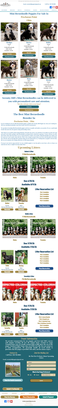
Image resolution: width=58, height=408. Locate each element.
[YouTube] (57, 7)
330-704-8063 (16, 355)
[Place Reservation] (9, 56)
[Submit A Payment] (48, 396)
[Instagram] (54, 7)
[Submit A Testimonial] (13, 389)
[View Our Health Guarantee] (13, 380)
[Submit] (41, 380)
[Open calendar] (53, 374)
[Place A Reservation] (29, 396)
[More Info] (9, 54)
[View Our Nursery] (29, 110)
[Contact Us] (29, 106)
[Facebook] (51, 7)
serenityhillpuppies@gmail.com (34, 4)
